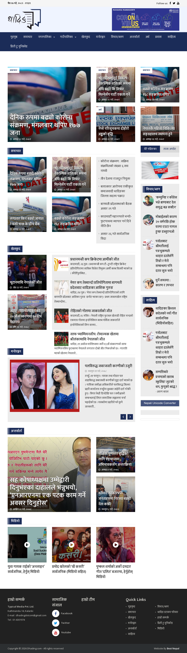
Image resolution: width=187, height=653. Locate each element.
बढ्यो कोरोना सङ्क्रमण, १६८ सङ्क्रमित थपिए (158, 91)
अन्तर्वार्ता (135, 37)
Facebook (62, 613)
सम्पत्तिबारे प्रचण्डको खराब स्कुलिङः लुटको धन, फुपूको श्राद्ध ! (166, 379)
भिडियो (160, 628)
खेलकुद (85, 37)
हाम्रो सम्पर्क (163, 617)
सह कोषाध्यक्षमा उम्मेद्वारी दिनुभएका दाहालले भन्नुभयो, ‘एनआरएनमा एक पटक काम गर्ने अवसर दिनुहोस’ (48, 491)
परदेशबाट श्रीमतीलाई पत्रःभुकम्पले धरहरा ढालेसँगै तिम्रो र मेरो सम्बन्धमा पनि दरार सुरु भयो (164, 256)
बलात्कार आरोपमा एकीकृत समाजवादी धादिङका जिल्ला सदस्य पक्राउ (117, 191)
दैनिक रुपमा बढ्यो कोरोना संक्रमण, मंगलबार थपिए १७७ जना (45, 125)
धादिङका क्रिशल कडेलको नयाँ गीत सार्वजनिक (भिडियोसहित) (166, 316)
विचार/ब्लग (117, 37)
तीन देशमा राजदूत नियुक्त (115, 178)
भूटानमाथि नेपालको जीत (26, 282)
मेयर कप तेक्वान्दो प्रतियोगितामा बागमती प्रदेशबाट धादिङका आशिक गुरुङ (96, 285)
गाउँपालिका (66, 37)
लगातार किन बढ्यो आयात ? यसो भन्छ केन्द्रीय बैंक (26, 221)
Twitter (61, 623)
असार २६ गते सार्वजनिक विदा (115, 236)
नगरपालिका (44, 37)
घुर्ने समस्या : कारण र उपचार (165, 283)
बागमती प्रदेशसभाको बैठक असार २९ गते (116, 206)
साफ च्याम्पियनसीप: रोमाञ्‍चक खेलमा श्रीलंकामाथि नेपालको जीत (94, 336)
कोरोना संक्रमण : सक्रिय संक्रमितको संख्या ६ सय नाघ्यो (115, 166)
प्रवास (158, 37)
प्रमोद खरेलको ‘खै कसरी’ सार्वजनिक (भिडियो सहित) (69, 569)
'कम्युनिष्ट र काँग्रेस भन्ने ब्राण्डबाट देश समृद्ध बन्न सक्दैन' (166, 202)
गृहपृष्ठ (13, 37)
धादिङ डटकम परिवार (167, 612)
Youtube (61, 632)
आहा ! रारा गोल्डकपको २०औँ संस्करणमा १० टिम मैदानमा (26, 316)
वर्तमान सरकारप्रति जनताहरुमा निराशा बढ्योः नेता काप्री (114, 498)
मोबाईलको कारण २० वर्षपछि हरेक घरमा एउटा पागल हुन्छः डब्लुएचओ (166, 224)
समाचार (27, 37)
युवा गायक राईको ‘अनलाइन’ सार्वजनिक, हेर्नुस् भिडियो (26, 569)
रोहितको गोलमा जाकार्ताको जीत (91, 311)
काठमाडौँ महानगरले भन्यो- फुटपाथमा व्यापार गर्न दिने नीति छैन (116, 221)
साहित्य (172, 37)
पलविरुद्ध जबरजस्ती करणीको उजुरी (108, 366)
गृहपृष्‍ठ (131, 606)
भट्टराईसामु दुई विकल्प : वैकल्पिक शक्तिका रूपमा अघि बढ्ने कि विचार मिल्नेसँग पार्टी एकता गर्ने (114, 86)
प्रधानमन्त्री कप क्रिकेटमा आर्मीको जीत (94, 259)
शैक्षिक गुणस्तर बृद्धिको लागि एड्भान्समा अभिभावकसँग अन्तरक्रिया (115, 459)
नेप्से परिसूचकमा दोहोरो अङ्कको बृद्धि (113, 131)
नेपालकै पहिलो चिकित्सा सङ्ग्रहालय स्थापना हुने (159, 131)
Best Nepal (173, 648)
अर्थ (147, 37)
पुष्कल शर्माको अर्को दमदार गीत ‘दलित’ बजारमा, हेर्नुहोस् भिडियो (114, 572)
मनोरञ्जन (100, 37)
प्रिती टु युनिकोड (18, 46)
